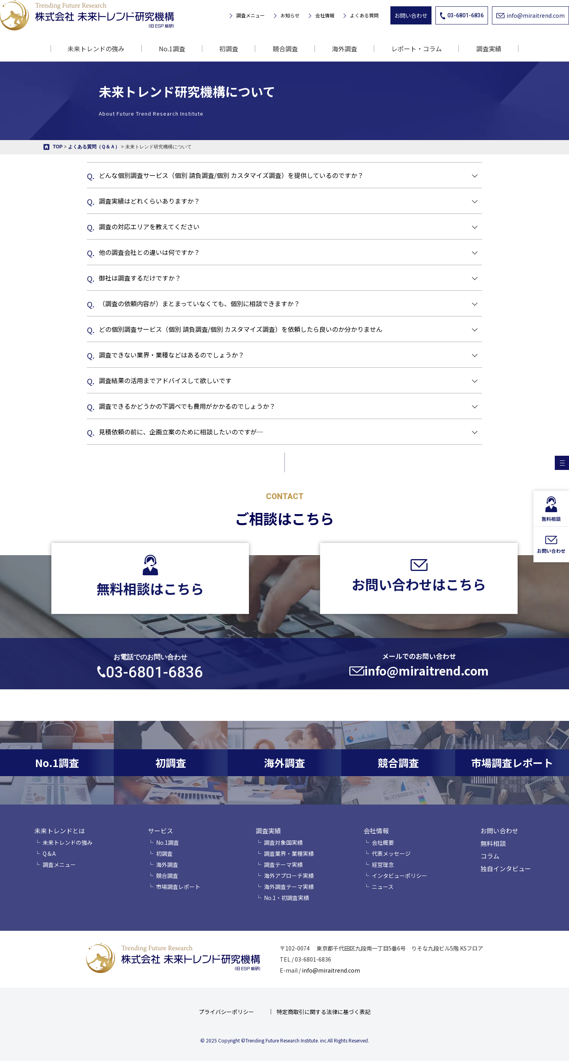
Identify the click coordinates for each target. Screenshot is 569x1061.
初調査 (228, 48)
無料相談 (493, 843)
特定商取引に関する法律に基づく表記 (324, 1012)
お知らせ (290, 15)
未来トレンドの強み (96, 48)
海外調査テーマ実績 (289, 887)
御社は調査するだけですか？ (140, 278)
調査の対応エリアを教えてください (149, 226)
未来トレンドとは (59, 830)
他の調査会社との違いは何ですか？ (149, 252)
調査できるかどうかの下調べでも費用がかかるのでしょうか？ (187, 406)
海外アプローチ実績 (289, 875)
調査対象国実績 (283, 842)
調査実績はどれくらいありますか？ (149, 201)
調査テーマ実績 (283, 864)
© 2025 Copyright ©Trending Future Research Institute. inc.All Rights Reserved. (284, 1040)
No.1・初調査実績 (286, 898)
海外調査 (344, 48)
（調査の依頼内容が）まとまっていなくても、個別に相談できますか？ (199, 303)
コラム (489, 856)
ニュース (383, 887)
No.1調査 (172, 48)
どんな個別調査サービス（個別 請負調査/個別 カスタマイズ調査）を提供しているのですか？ (231, 175)
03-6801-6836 (462, 15)
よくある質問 (364, 15)
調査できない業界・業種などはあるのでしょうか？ (171, 354)
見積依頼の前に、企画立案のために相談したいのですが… (181, 431)
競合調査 (285, 48)
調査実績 (268, 830)
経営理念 (383, 864)
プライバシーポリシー (226, 1012)
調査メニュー (250, 15)
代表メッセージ (391, 853)
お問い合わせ (411, 15)
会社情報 (324, 15)
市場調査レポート (178, 887)
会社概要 (383, 842)
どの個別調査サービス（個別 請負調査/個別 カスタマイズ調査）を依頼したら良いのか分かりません (240, 329)
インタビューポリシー (399, 875)
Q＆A (49, 853)
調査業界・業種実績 (289, 853)
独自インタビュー (505, 868)
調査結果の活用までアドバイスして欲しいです (165, 380)
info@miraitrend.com (530, 15)
